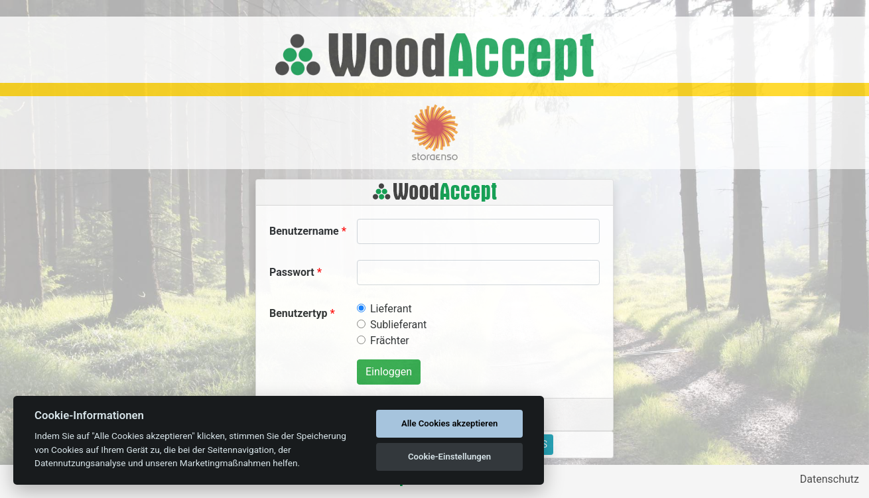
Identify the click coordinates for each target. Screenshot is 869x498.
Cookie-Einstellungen (449, 457)
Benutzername (304, 231)
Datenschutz (829, 479)
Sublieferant (398, 324)
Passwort (291, 272)
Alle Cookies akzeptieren (449, 423)
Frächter (389, 340)
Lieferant (391, 308)
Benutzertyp (298, 313)
